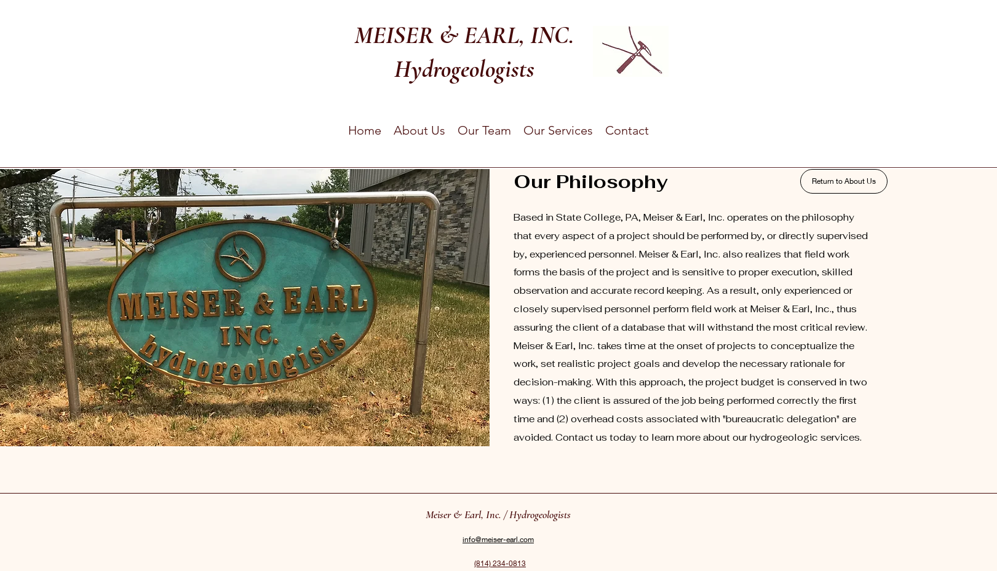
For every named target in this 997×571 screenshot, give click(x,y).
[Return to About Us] (844, 181)
